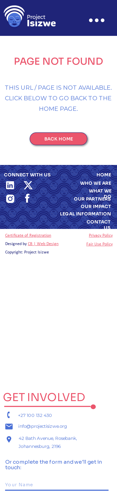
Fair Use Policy (99, 243)
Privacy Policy (101, 235)
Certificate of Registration (28, 235)
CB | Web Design (43, 243)
